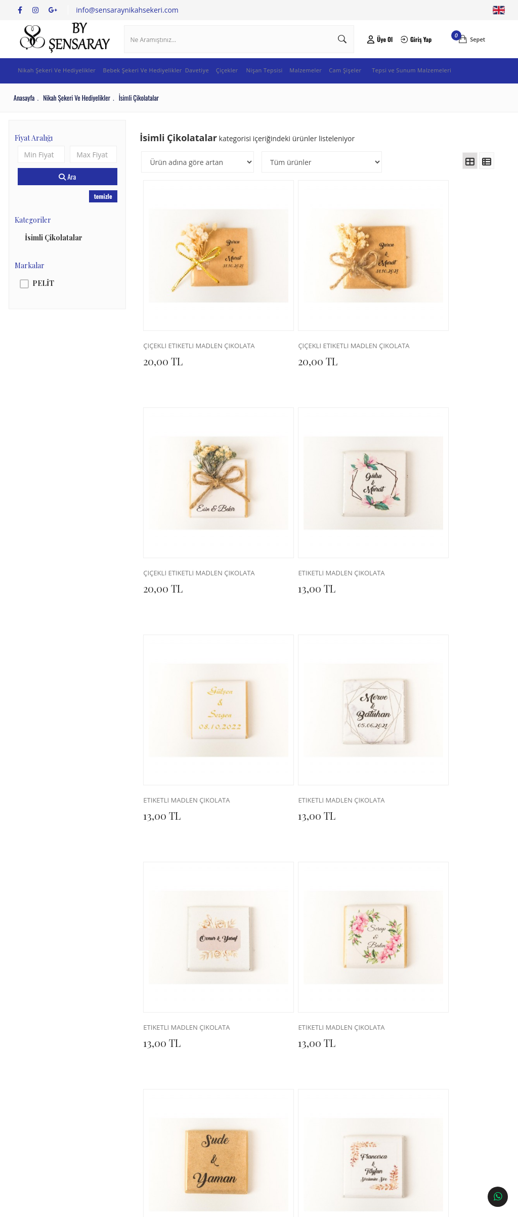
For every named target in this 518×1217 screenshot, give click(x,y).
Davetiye (217, 88)
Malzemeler (335, 88)
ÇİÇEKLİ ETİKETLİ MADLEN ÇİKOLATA (194, 344)
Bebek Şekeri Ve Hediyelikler (153, 88)
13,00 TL (167, 549)
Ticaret (203, 1204)
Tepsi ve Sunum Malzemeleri (446, 88)
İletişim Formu (219, 1059)
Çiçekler (250, 88)
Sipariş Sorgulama (136, 1045)
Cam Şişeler (378, 88)
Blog (27, 1074)
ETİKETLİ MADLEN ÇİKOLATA (194, 534)
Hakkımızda (38, 1045)
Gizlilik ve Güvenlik (137, 1119)
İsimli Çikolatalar (58, 255)
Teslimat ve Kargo (136, 1059)
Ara (70, 194)
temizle (105, 213)
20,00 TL (168, 358)
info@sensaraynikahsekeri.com (127, 10)
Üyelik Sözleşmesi (136, 1089)
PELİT (48, 300)
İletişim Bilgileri (220, 1045)
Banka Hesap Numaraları (59, 1059)
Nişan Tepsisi (290, 88)
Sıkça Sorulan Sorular (141, 1104)
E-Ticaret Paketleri (252, 1204)
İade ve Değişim (133, 1074)
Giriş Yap (411, 48)
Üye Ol (377, 48)
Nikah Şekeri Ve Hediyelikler (60, 88)
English (498, 10)
